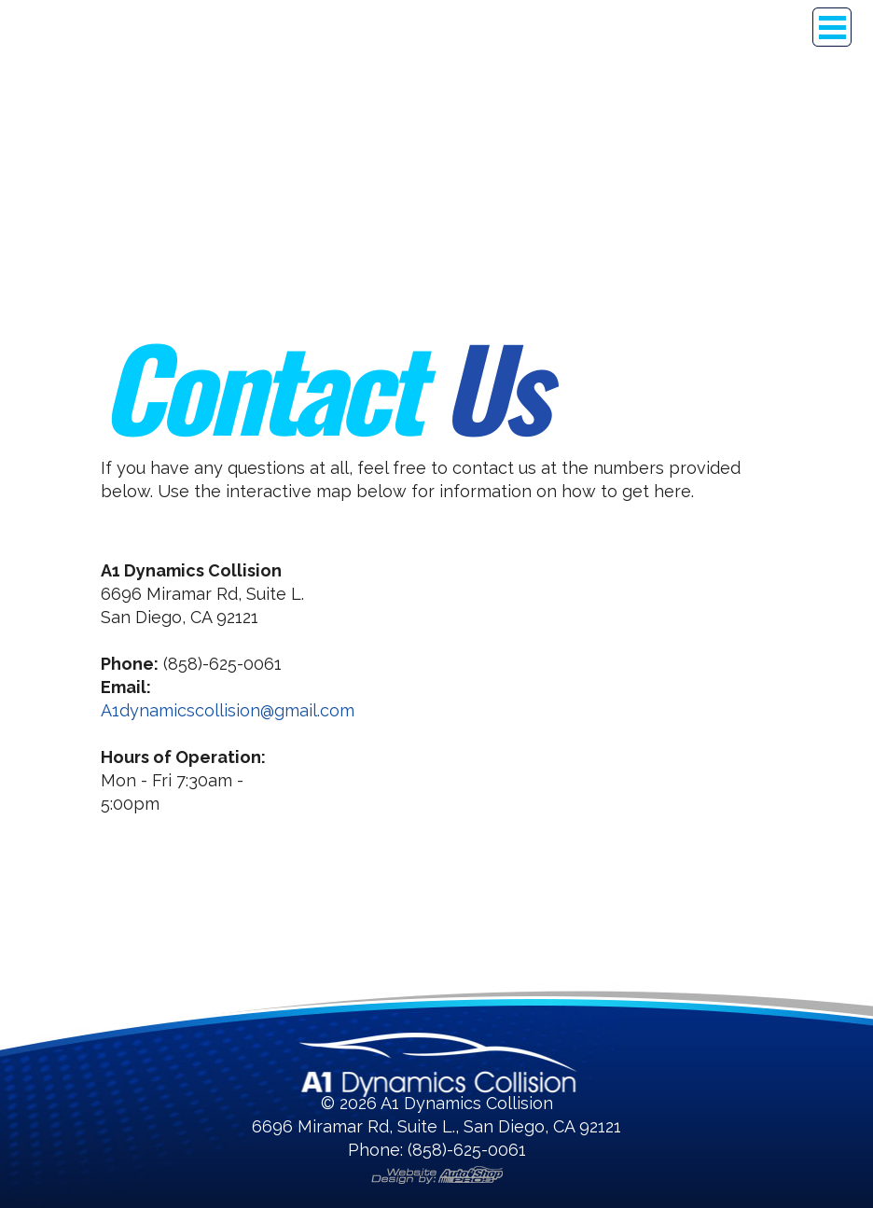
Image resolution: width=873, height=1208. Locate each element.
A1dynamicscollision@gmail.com (227, 710)
